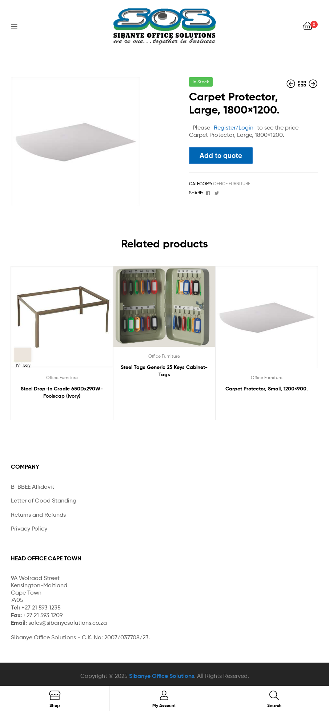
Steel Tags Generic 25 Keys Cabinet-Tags (164, 371)
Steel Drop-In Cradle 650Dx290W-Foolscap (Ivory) (62, 392)
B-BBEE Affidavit (32, 486)
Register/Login (233, 127)
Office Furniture (231, 183)
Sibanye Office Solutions (161, 675)
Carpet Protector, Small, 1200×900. (266, 388)
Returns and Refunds (38, 514)
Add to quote (221, 155)
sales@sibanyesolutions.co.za (67, 622)
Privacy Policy (29, 528)
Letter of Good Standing (43, 500)
